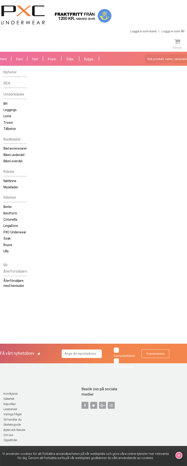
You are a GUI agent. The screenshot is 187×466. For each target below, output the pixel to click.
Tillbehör (9, 128)
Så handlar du (12, 420)
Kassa (177, 44)
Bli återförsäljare (15, 268)
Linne (7, 116)
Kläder (9, 171)
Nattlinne (9, 181)
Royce (7, 245)
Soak (7, 238)
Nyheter (10, 72)
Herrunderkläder (124, 363)
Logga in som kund (143, 31)
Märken (9, 197)
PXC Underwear (14, 232)
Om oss (8, 435)
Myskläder (10, 187)
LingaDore (10, 225)
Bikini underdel (13, 155)
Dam (19, 59)
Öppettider (10, 440)
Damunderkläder (124, 353)
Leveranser (10, 409)
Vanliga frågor (12, 414)
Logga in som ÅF (173, 31)
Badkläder (12, 139)
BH (5, 103)
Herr (35, 59)
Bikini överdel (12, 161)
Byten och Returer (14, 430)
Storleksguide (12, 425)
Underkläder (13, 94)
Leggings (10, 110)
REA (6, 83)
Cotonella (10, 219)
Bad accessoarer (15, 148)
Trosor (8, 122)
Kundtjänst (10, 394)
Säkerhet (8, 399)
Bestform (10, 213)
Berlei (7, 206)
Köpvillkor (9, 404)
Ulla (6, 251)
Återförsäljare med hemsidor (13, 283)
